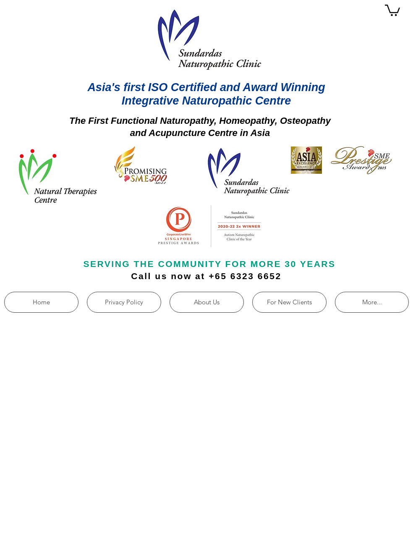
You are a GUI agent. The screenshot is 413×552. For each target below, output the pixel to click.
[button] (392, 9)
